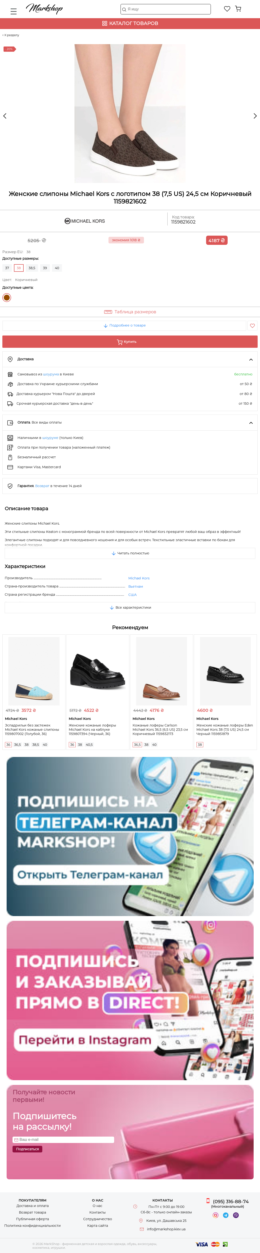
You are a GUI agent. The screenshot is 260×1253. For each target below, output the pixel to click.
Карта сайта (97, 1225)
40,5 (89, 745)
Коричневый (7, 298)
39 (45, 268)
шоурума (51, 374)
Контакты (97, 1212)
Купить (130, 342)
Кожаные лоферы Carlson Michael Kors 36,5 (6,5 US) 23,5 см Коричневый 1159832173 (160, 729)
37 (7, 268)
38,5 (32, 268)
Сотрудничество (97, 1219)
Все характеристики (130, 607)
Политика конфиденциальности (32, 1225)
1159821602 (183, 222)
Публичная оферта (32, 1219)
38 (27, 745)
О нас (97, 1206)
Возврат (42, 486)
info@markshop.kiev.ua (166, 1229)
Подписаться (27, 1149)
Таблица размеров (135, 311)
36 (8, 745)
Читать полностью (130, 553)
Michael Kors (139, 578)
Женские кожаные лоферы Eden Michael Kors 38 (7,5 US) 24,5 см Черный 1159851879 (224, 729)
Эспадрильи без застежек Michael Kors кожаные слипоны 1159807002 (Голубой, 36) (32, 729)
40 (57, 268)
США (132, 595)
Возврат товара (32, 1212)
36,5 (17, 745)
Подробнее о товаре (124, 325)
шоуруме (50, 438)
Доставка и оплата (33, 1206)
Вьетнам (135, 586)
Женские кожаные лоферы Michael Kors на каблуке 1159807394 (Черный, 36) (92, 729)
